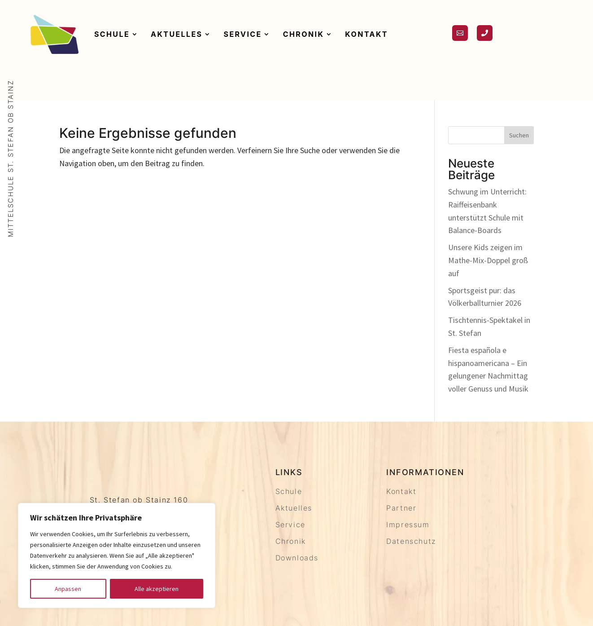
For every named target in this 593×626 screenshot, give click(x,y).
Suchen (519, 135)
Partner (401, 507)
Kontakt (366, 34)
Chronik (303, 34)
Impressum (407, 524)
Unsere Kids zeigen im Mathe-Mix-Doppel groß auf (488, 260)
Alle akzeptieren (157, 589)
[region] (116, 555)
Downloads (296, 557)
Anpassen (68, 589)
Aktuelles (176, 34)
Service (243, 34)
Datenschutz (411, 541)
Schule (112, 34)
